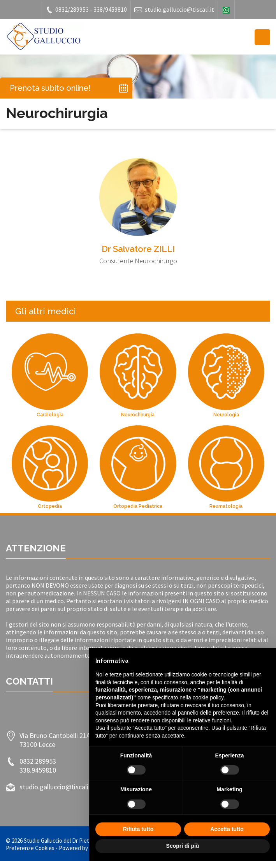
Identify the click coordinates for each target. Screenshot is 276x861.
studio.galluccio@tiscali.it (174, 9)
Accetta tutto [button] (227, 829)
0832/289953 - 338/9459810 (86, 9)
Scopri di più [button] (182, 846)
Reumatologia (226, 506)
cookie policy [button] (208, 697)
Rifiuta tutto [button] (138, 829)
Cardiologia (50, 414)
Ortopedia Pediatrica (137, 506)
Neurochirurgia (138, 414)
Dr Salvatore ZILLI (138, 249)
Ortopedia (50, 506)
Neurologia (226, 414)
